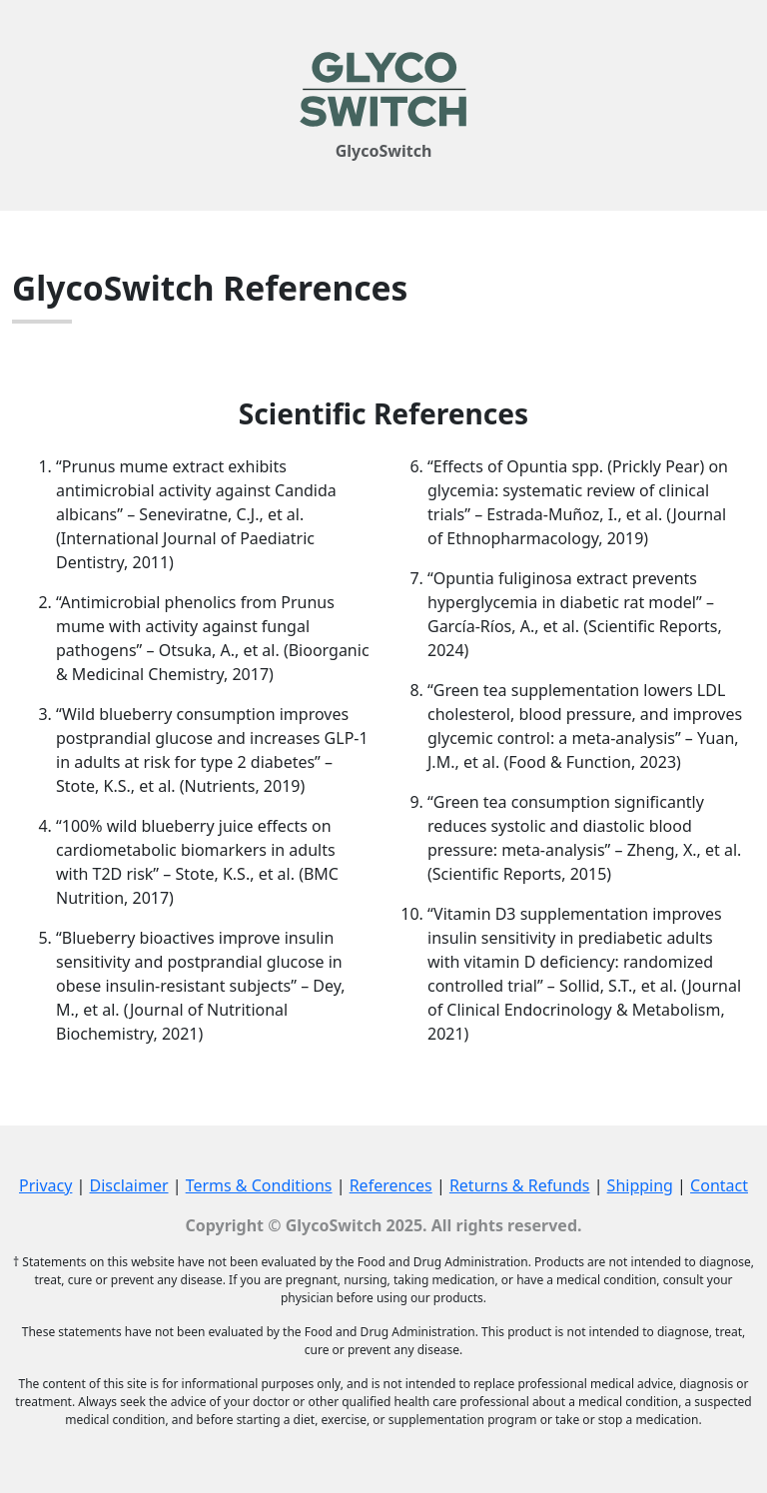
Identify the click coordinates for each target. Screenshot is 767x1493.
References (391, 1185)
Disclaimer (129, 1185)
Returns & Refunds (519, 1185)
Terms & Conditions (259, 1185)
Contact (719, 1185)
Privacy (45, 1185)
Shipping (640, 1185)
